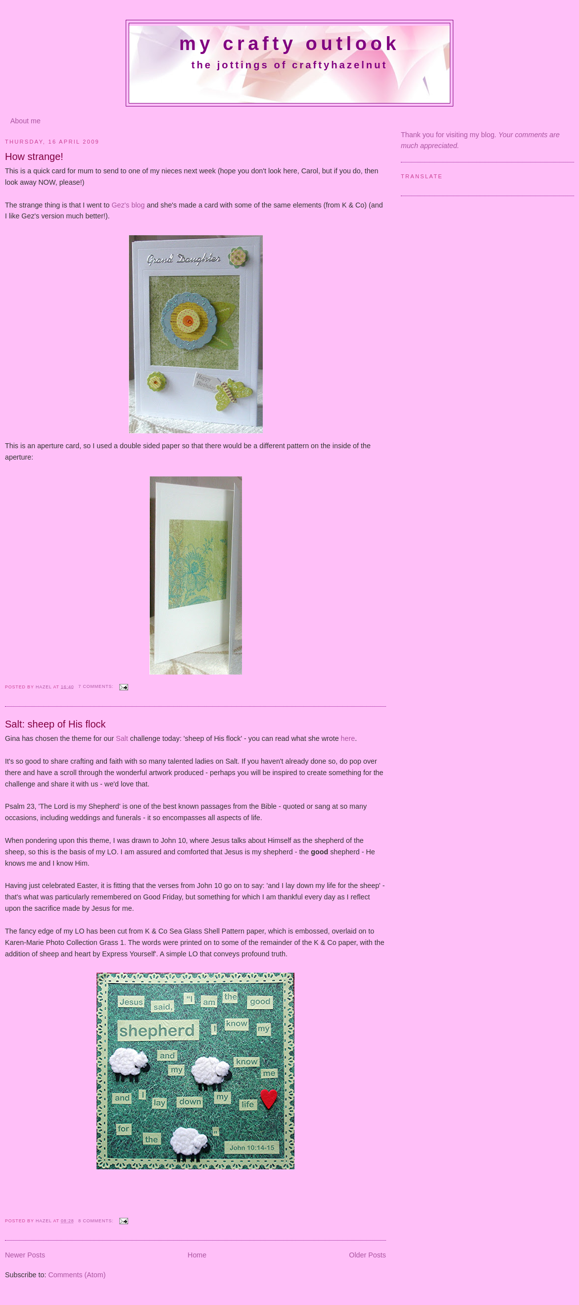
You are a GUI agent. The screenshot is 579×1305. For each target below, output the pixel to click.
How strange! (34, 156)
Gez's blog (128, 205)
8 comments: (96, 1220)
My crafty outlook (289, 43)
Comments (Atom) (76, 1275)
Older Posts (367, 1255)
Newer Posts (25, 1255)
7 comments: (96, 686)
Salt (122, 738)
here (348, 738)
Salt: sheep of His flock (55, 724)
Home (197, 1255)
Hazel (44, 686)
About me (25, 121)
